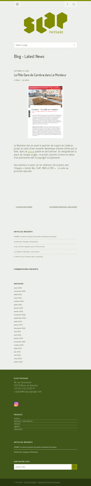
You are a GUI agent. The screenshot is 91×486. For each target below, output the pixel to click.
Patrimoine (17, 424)
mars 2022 (18, 298)
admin (27, 80)
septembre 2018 (20, 318)
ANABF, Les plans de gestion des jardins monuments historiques (35, 236)
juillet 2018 (18, 321)
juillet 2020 (18, 305)
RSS (74, 4)
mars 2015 (18, 358)
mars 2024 (18, 288)
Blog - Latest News (29, 56)
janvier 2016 (18, 338)
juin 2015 (17, 352)
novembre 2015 (19, 342)
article (31, 151)
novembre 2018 (19, 315)
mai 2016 (17, 331)
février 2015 (18, 362)
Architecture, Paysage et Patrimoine (26, 241)
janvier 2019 (18, 311)
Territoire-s (17, 418)
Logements (17, 426)
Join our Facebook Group (67, 4)
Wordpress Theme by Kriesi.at (49, 482)
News (18, 80)
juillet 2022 (18, 294)
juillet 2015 (18, 348)
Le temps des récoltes (24, 207)
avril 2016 (17, 335)
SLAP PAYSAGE (30, 482)
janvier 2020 (18, 308)
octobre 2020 (19, 301)
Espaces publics (18, 429)
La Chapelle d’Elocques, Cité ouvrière (63, 207)
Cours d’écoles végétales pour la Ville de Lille (29, 246)
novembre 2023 (19, 291)
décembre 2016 (19, 328)
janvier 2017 (18, 325)
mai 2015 (17, 355)
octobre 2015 (19, 345)
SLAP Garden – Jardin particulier (23, 421)
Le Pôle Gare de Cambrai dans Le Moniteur (40, 75)
